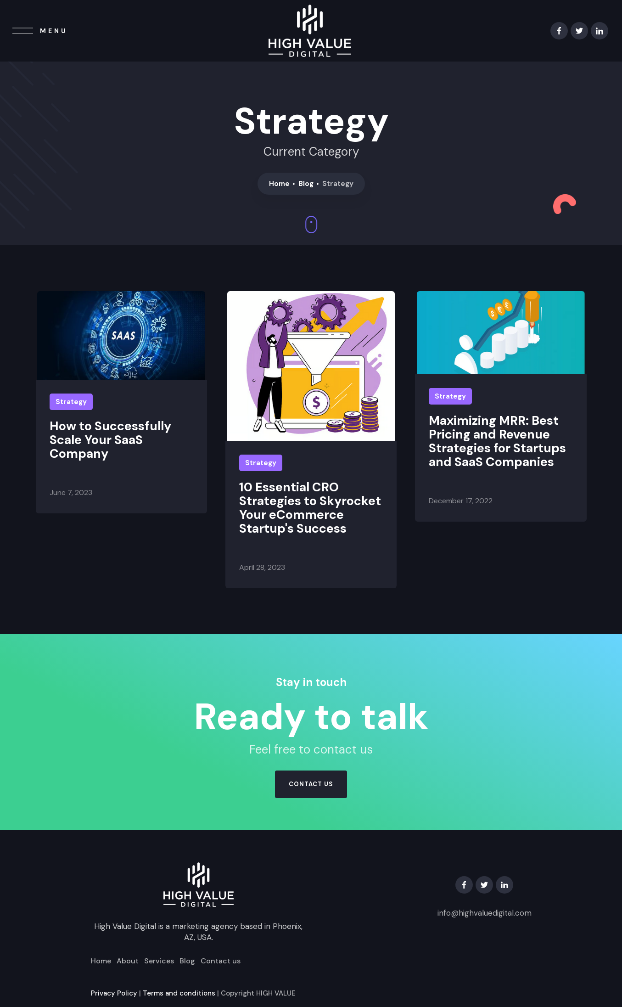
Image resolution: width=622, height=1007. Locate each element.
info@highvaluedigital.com (484, 913)
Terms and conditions (179, 993)
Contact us (221, 961)
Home (279, 183)
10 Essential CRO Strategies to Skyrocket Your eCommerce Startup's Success (310, 507)
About (128, 961)
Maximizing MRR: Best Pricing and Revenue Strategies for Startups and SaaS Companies (497, 441)
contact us (311, 784)
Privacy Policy (114, 993)
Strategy (71, 401)
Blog (306, 183)
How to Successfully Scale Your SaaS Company (110, 440)
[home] (310, 31)
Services (159, 961)
